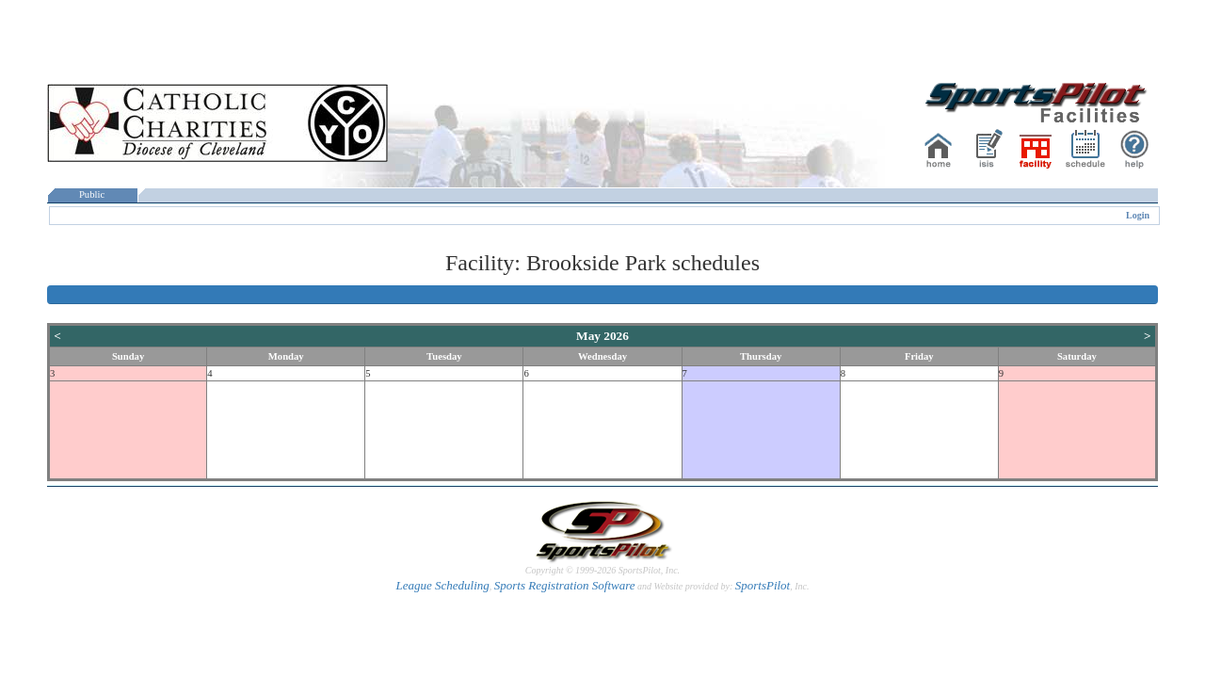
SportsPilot (763, 585)
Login (1137, 215)
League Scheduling (442, 585)
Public (92, 194)
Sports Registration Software (564, 585)
